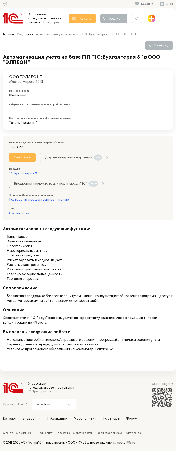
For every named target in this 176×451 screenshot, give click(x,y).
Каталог (9, 419)
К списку (161, 45)
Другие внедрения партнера (73, 157)
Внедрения (25, 34)
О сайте (8, 433)
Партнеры (111, 419)
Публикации (57, 419)
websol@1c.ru (126, 442)
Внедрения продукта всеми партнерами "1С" (56, 184)
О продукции (114, 18)
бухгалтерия (19, 213)
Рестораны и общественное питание (39, 200)
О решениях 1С (25, 433)
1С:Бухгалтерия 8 (23, 173)
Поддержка (63, 433)
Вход (169, 4)
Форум (131, 419)
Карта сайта (133, 433)
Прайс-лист (45, 433)
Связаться (22, 157)
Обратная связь (82, 433)
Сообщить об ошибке (109, 433)
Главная (8, 34)
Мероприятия (85, 419)
